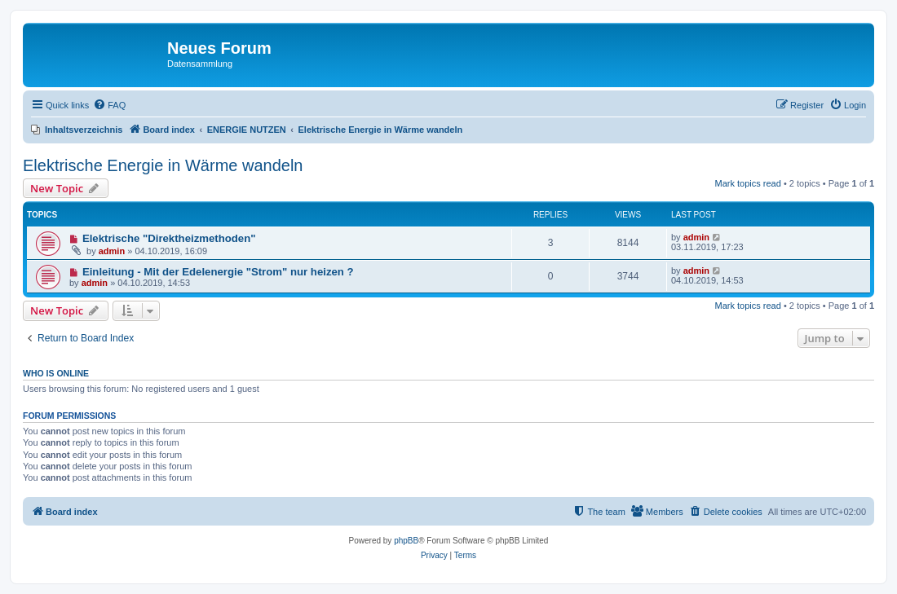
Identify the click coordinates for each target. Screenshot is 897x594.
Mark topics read (748, 183)
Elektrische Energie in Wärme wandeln (163, 165)
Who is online (56, 373)
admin (112, 251)
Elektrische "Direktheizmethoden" (169, 238)
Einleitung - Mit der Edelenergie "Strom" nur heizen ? (218, 272)
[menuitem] (109, 105)
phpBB (406, 540)
